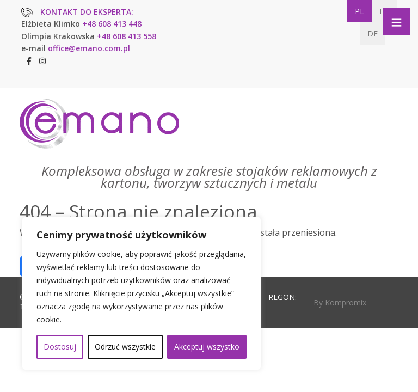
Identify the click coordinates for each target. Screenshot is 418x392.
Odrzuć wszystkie (125, 346)
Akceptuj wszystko (206, 346)
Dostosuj (60, 346)
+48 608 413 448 (112, 24)
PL (359, 11)
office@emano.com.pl (89, 48)
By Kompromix (340, 302)
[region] (141, 293)
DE (372, 33)
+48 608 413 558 (126, 36)
